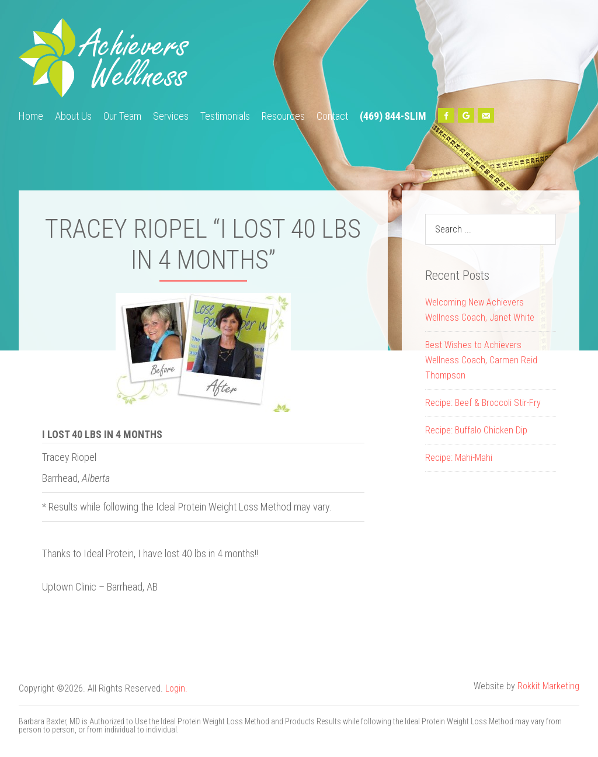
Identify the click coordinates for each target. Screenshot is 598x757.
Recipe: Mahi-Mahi (458, 457)
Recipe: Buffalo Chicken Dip (476, 430)
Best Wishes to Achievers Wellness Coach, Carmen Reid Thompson (481, 360)
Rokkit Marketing (548, 686)
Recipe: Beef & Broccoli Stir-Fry (483, 402)
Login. (176, 688)
